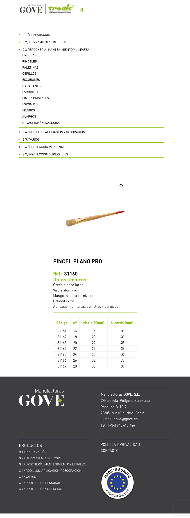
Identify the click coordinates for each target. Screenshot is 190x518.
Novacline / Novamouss (41, 122)
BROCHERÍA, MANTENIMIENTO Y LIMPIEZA (54, 49)
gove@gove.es (125, 419)
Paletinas (30, 67)
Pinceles (29, 61)
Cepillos (29, 73)
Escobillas (31, 92)
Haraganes (31, 86)
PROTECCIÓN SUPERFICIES (43, 154)
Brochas (29, 55)
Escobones (31, 79)
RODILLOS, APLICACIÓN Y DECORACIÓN (52, 132)
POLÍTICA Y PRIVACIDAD (120, 444)
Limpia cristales (35, 98)
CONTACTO (109, 450)
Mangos (28, 110)
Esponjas (30, 104)
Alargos (29, 116)
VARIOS (29, 139)
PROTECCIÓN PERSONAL (42, 147)
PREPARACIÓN (34, 34)
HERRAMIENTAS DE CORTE (43, 42)
